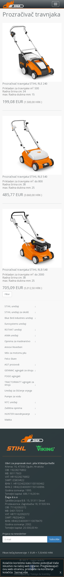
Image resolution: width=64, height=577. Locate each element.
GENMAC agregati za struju (20, 370)
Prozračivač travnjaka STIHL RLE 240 (24, 83)
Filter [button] (7, 294)
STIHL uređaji (20, 306)
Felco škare (11, 358)
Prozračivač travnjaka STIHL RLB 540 (25, 269)
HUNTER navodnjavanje (20, 413)
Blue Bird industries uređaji (20, 317)
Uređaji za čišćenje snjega (18, 390)
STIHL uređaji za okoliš (20, 312)
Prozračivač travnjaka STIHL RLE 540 (24, 176)
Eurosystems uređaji (15, 323)
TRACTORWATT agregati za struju (20, 383)
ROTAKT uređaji (20, 329)
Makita (8, 419)
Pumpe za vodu (13, 396)
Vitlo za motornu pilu (15, 352)
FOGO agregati (12, 376)
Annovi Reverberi (13, 347)
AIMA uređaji (20, 335)
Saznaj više (21, 572)
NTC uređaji (20, 402)
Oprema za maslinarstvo (20, 341)
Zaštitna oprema (20, 408)
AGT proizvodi (20, 364)
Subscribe (54, 539)
